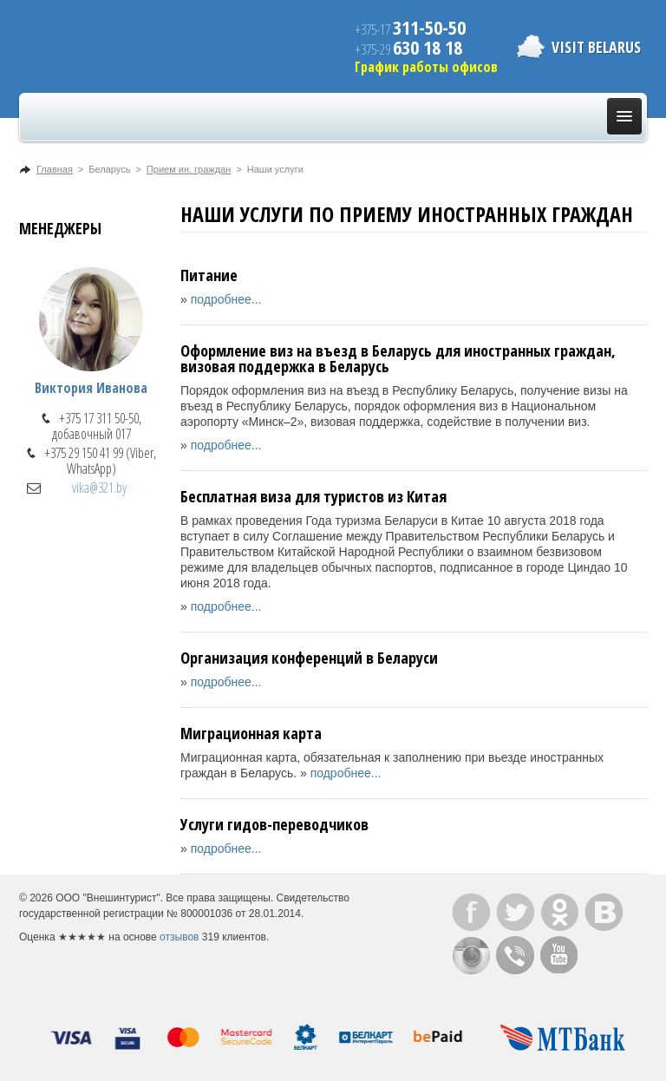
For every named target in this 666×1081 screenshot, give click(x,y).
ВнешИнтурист (124, 46)
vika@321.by (99, 487)
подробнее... (226, 299)
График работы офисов (426, 66)
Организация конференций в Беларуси (309, 657)
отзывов (179, 937)
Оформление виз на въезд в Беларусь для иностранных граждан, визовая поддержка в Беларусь (398, 358)
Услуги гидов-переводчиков (274, 824)
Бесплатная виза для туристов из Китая (313, 496)
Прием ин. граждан (189, 169)
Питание (209, 275)
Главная (54, 169)
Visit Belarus (596, 46)
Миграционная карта (251, 733)
